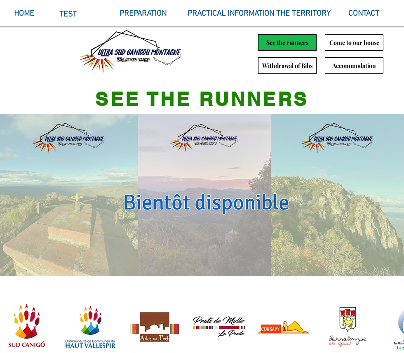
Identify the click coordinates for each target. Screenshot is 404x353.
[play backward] (10, 327)
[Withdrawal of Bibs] (287, 65)
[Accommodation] (354, 65)
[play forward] (393, 327)
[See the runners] (287, 42)
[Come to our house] (354, 42)
